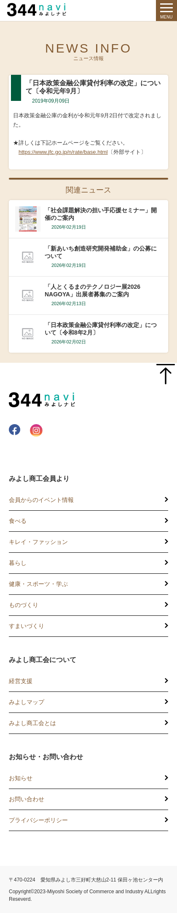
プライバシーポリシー (38, 820)
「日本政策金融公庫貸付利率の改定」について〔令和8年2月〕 (101, 329)
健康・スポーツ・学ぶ (38, 584)
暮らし (18, 562)
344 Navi (39, 9)
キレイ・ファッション (38, 541)
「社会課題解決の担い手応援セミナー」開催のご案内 (101, 214)
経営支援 (20, 681)
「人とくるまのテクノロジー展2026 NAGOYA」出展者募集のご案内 (92, 290)
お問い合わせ (26, 799)
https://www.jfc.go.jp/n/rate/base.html (63, 152)
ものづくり (23, 605)
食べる (18, 520)
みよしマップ (26, 702)
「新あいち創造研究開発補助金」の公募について (101, 252)
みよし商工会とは (32, 723)
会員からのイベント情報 (41, 499)
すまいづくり (26, 626)
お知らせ (20, 778)
